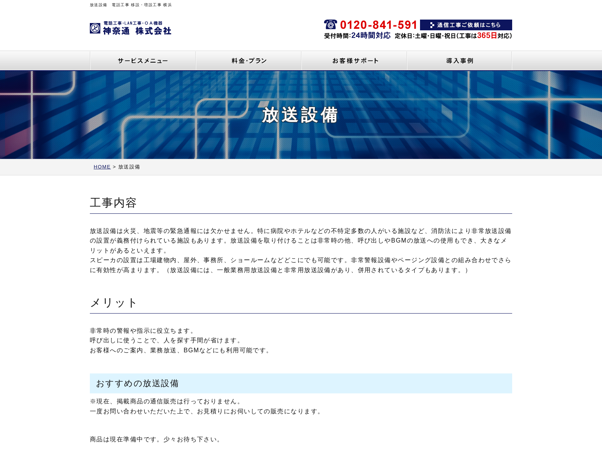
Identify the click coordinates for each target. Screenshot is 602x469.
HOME (102, 167)
